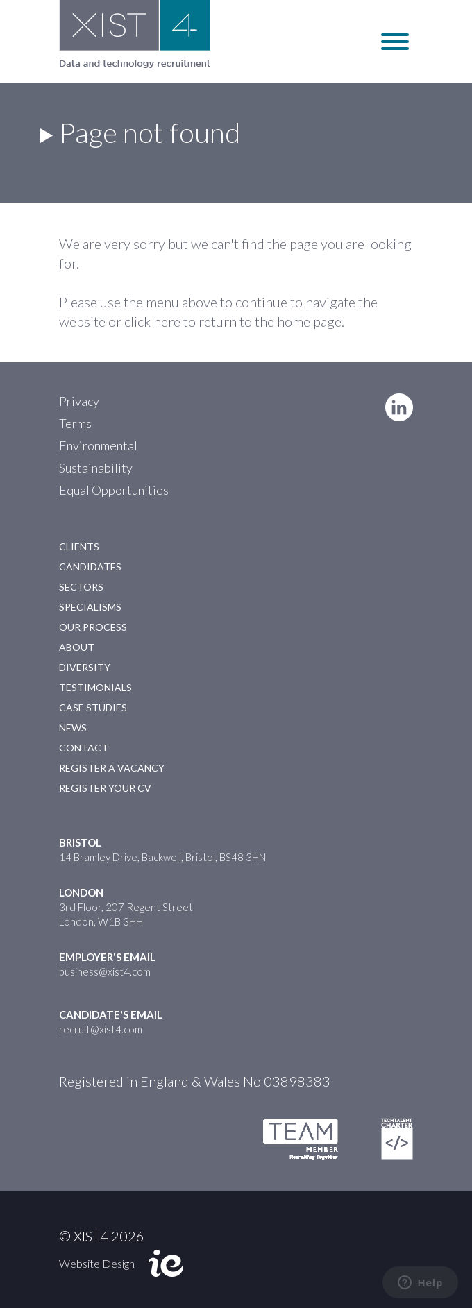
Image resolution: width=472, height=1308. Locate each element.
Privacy (79, 401)
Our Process (93, 627)
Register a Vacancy (112, 768)
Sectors (81, 587)
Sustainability (96, 467)
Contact (83, 748)
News (73, 727)
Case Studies (93, 707)
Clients (79, 546)
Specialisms (90, 607)
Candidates (90, 566)
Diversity (84, 667)
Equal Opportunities (114, 490)
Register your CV (105, 788)
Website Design (97, 1263)
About (76, 647)
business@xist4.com (105, 971)
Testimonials (95, 687)
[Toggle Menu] (395, 41)
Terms (75, 423)
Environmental (98, 445)
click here (152, 321)
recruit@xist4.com (100, 1029)
